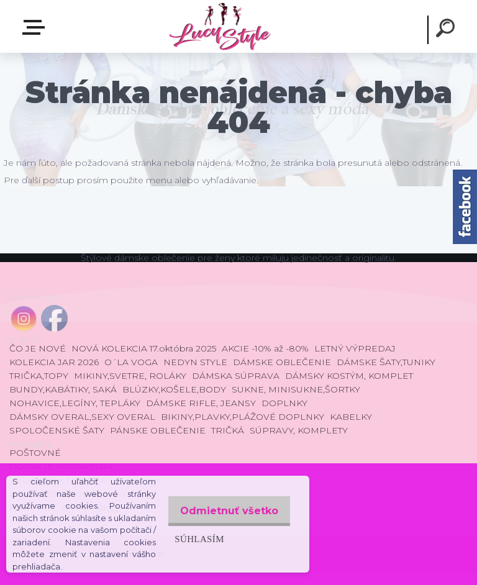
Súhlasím (192, 532)
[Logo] (219, 26)
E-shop (36, 27)
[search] (447, 30)
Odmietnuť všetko (226, 504)
